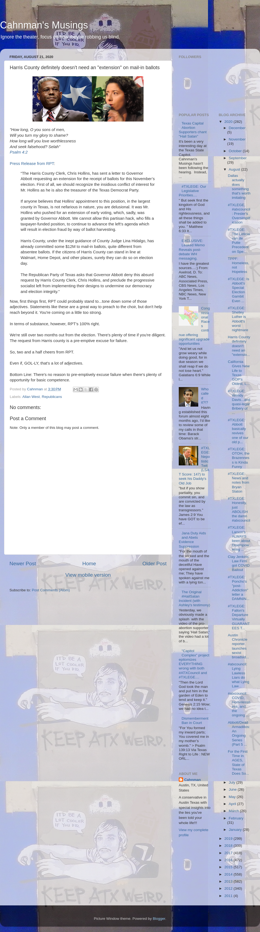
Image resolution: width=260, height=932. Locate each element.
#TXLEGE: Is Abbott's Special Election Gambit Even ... (238, 290)
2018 (228, 846)
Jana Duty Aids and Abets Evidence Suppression (192, 539)
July (232, 782)
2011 (228, 896)
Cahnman (192, 780)
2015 (228, 867)
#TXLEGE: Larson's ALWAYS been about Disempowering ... (239, 538)
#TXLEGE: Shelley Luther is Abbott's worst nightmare (238, 319)
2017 (228, 853)
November (237, 139)
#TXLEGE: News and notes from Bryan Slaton (238, 482)
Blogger (159, 919)
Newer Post (22, 563)
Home (89, 563)
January (236, 830)
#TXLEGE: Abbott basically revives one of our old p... (238, 431)
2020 (228, 122)
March (234, 811)
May (233, 797)
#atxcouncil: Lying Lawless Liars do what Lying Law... (238, 675)
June (233, 789)
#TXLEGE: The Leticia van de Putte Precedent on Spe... (239, 241)
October (236, 151)
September (238, 158)
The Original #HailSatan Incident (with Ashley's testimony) (194, 598)
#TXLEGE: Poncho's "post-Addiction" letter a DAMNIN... (238, 588)
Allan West (31, 397)
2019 (228, 839)
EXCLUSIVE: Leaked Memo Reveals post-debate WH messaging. (192, 249)
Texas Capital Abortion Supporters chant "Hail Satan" (193, 130)
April (233, 804)
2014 (228, 874)
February (236, 818)
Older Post (154, 563)
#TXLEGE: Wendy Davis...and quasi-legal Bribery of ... (239, 402)
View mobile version (88, 575)
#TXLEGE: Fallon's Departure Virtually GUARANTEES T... (239, 617)
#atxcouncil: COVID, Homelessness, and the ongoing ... (239, 704)
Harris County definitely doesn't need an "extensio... (239, 346)
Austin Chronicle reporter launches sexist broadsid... (238, 646)
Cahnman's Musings (44, 25)
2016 (228, 860)
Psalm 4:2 (19, 152)
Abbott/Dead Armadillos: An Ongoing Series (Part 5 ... (239, 733)
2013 (228, 881)
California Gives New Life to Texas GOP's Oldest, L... (238, 373)
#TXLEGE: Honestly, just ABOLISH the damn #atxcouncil (239, 509)
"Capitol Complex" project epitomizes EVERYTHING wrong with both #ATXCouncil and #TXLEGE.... (194, 664)
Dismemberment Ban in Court (194, 720)
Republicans (52, 397)
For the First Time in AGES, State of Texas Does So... (238, 762)
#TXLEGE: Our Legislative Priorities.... (192, 190)
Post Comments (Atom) (51, 590)
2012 (228, 888)
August (235, 169)
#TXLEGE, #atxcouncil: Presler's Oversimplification (239, 214)
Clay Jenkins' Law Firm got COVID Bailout (238, 563)
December (237, 128)
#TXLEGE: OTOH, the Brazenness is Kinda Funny (238, 458)
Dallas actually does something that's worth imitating (239, 187)
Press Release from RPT (32, 163)
